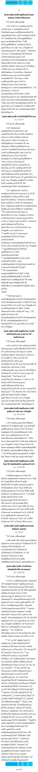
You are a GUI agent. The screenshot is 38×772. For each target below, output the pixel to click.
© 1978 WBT (19, 769)
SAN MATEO (11, 2)
